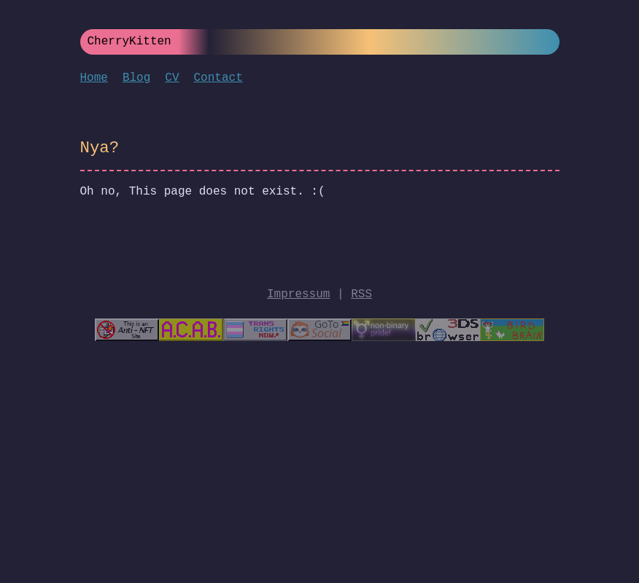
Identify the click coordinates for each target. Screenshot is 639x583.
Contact (218, 78)
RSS (361, 294)
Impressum (298, 294)
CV (172, 78)
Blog (136, 78)
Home (94, 78)
